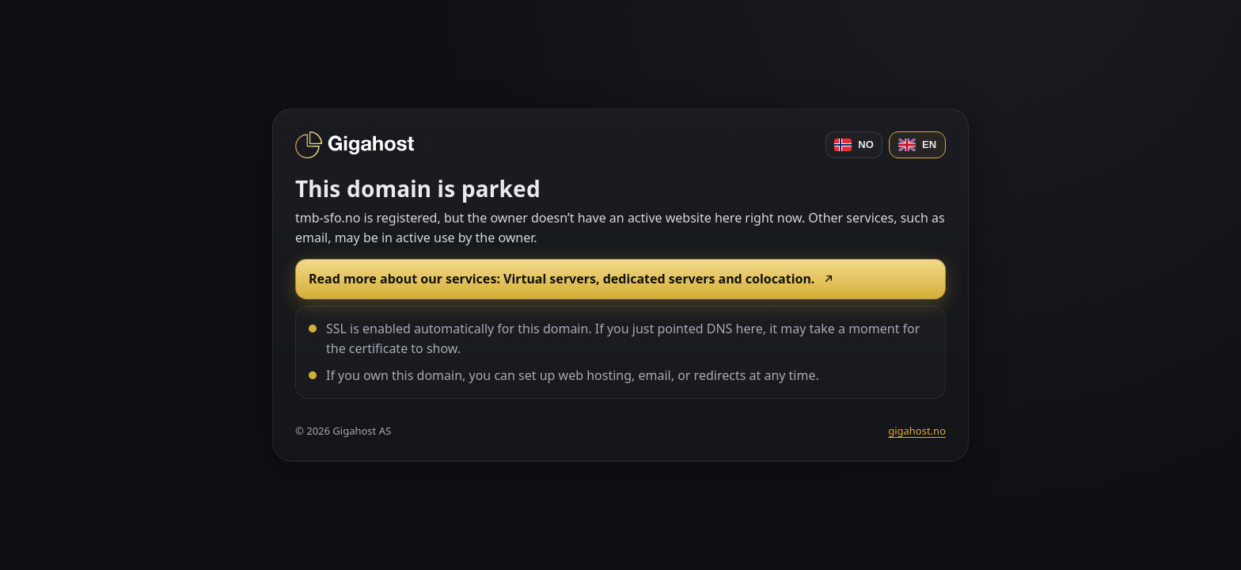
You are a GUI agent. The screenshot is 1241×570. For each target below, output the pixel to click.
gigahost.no (917, 431)
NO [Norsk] (854, 145)
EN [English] (917, 145)
